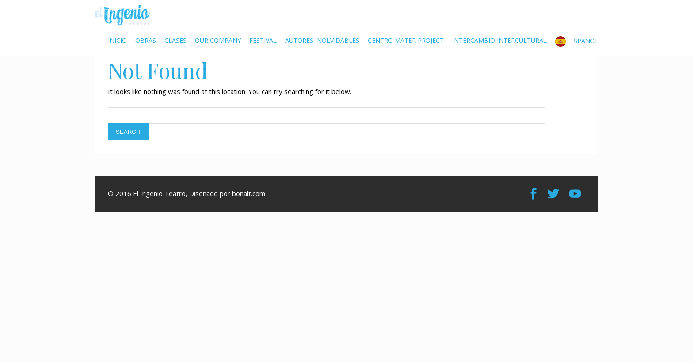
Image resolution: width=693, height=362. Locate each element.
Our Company (218, 40)
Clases (175, 40)
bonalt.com (248, 193)
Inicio (117, 40)
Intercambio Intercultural (499, 40)
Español (584, 40)
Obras (145, 40)
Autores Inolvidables (322, 40)
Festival (263, 40)
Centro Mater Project (406, 40)
